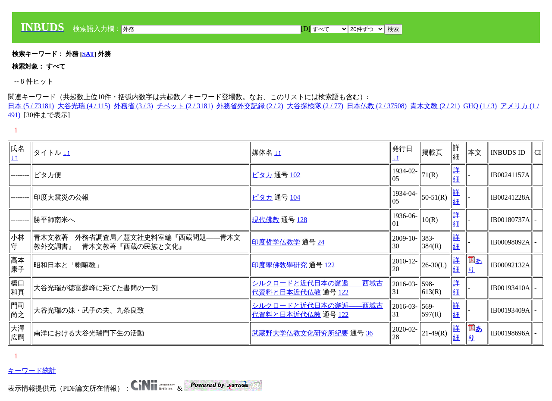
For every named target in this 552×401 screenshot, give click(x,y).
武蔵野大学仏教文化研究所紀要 (300, 333)
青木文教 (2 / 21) (435, 106)
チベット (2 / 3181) (185, 106)
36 (369, 333)
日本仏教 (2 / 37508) (377, 106)
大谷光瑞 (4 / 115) (83, 106)
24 (320, 242)
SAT (88, 53)
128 (302, 219)
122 (329, 265)
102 (295, 175)
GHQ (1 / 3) (480, 106)
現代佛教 (265, 219)
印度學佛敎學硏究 (279, 265)
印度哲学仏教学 (276, 242)
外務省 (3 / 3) (133, 106)
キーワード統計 (32, 370)
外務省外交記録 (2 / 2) (249, 106)
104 (295, 197)
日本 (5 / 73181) (31, 106)
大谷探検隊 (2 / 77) (315, 106)
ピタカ (262, 175)
